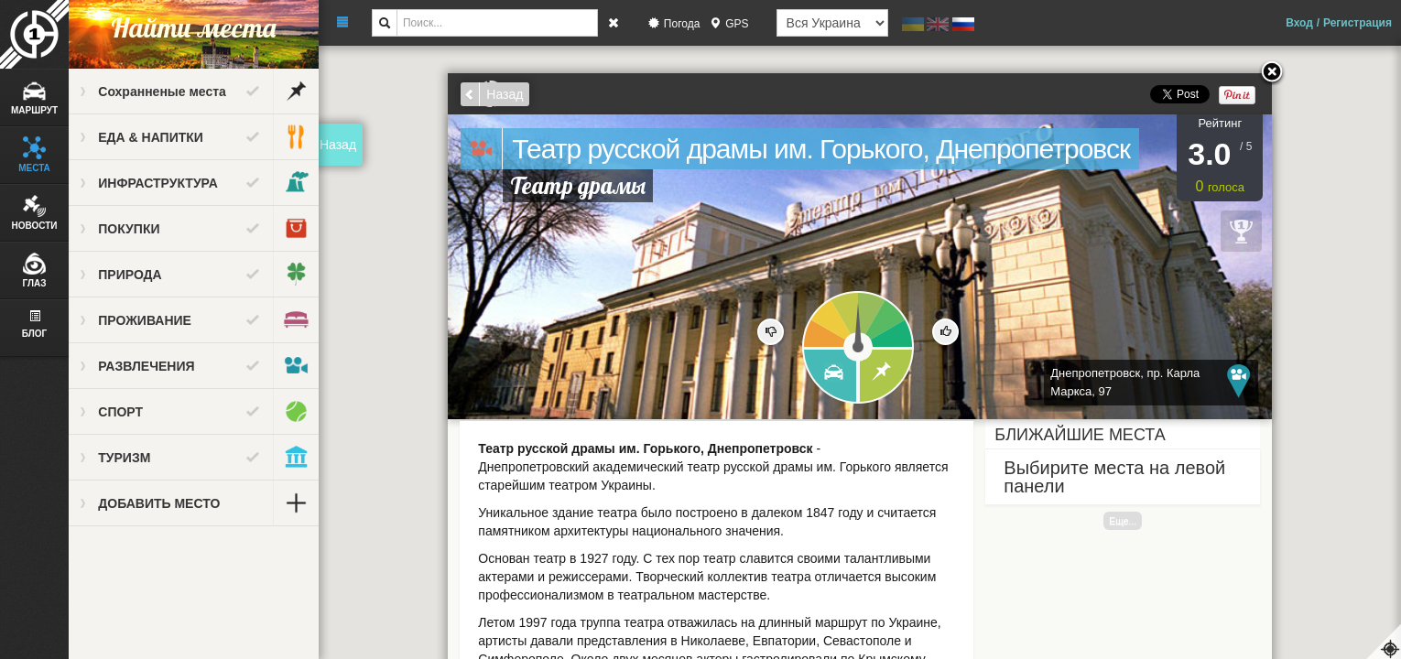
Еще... (1123, 520)
